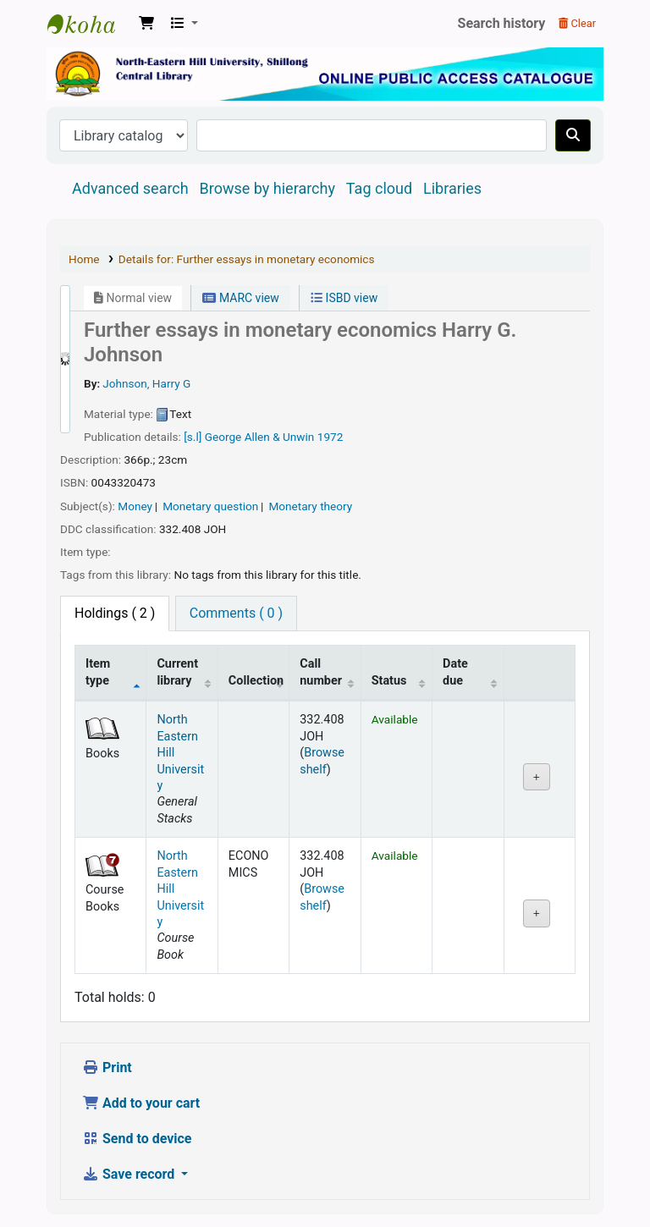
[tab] (236, 613)
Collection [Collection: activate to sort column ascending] (256, 681)
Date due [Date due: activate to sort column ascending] (455, 672)
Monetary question (210, 506)
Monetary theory (310, 506)
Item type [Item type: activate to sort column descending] (97, 672)
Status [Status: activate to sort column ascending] (389, 681)
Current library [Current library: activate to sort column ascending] (177, 672)
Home (84, 259)
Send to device (137, 1139)
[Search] (573, 135)
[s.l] (192, 436)
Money (135, 506)
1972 (330, 436)
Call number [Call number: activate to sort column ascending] (321, 672)
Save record (130, 1174)
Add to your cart (141, 1103)
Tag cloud (379, 188)
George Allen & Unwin (261, 436)
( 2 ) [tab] (114, 613)
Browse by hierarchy (267, 188)
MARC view (240, 298)
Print (107, 1067)
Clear (577, 23)
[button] (146, 24)
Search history (502, 23)
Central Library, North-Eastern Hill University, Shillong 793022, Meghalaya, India (89, 24)
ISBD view (344, 298)
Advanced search (130, 188)
